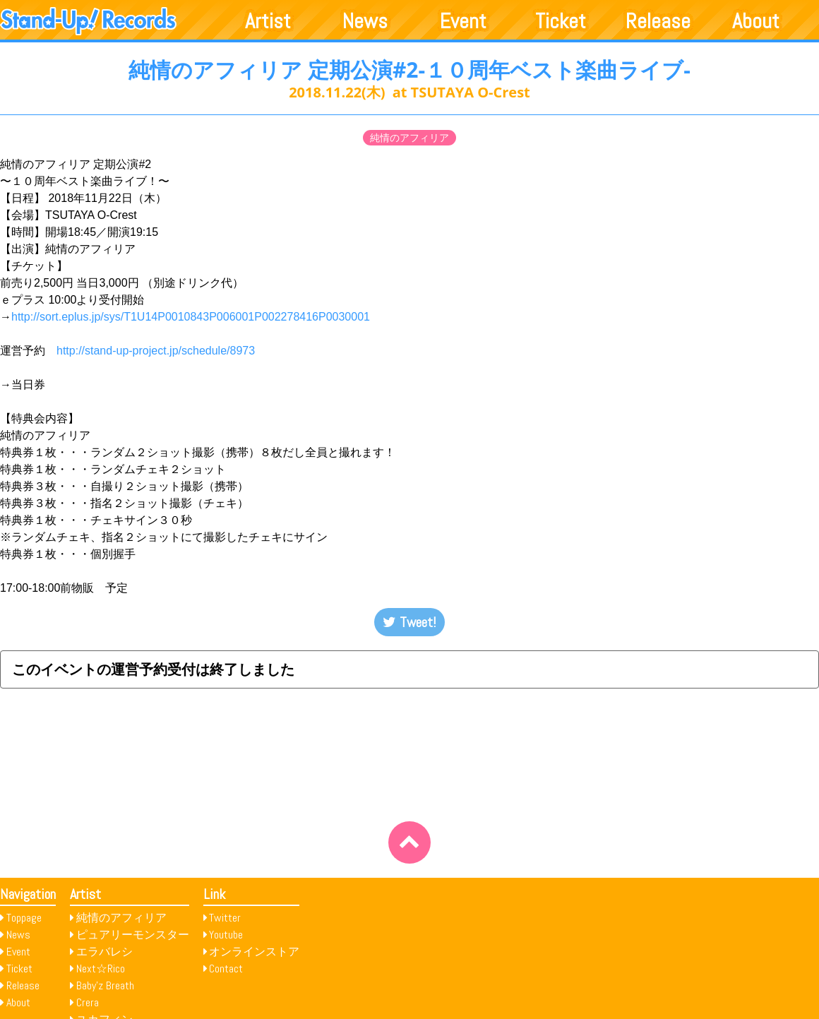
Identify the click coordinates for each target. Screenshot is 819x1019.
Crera (87, 1002)
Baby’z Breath (105, 985)
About (755, 21)
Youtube (226, 934)
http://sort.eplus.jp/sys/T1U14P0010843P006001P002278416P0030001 (190, 317)
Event (463, 21)
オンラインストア (254, 951)
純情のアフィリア (409, 137)
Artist (268, 21)
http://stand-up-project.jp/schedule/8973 (161, 351)
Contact (226, 968)
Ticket (560, 21)
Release (658, 21)
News (365, 21)
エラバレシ (104, 951)
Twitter (225, 917)
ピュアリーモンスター (132, 934)
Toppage (24, 917)
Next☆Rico (100, 968)
